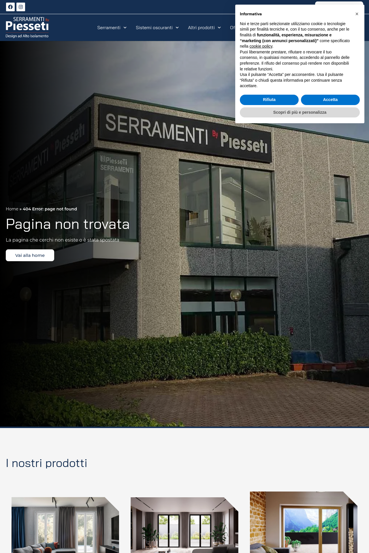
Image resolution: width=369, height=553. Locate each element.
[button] (357, 439)
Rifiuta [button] (269, 524)
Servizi (304, 27)
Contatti (354, 27)
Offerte (240, 27)
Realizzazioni (273, 27)
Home (12, 209)
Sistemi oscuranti (157, 27)
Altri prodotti (204, 27)
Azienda (328, 27)
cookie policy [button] (260, 471)
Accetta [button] (330, 524)
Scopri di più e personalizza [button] (299, 537)
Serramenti (112, 27)
